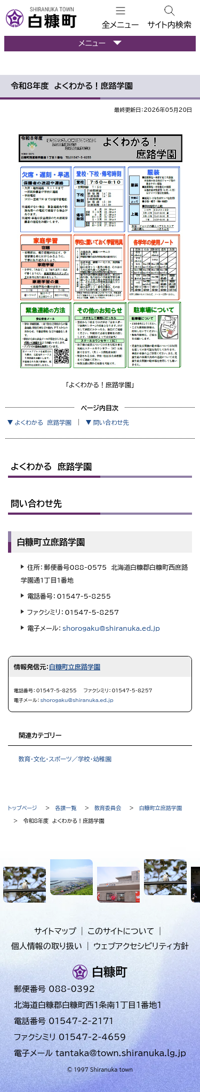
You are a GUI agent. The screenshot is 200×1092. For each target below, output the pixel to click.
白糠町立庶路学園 (74, 666)
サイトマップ (55, 931)
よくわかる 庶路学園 (42, 422)
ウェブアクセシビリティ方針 (141, 946)
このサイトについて (121, 931)
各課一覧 (65, 808)
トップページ (22, 808)
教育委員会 (107, 808)
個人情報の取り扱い (46, 946)
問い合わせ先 (111, 422)
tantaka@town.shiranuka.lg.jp (120, 1053)
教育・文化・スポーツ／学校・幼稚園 (64, 759)
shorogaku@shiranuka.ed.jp (111, 628)
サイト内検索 (169, 25)
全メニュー (120, 25)
